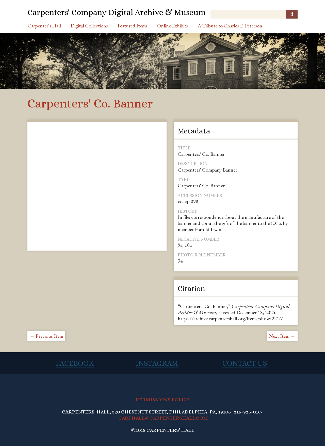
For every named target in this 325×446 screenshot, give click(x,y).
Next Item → (282, 336)
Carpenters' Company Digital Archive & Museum (116, 12)
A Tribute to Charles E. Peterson (230, 25)
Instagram (157, 363)
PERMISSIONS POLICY (163, 400)
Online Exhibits (172, 25)
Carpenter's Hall (44, 25)
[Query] (253, 14)
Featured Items (133, 25)
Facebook (75, 363)
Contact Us (244, 363)
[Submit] (292, 14)
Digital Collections (89, 25)
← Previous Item (46, 336)
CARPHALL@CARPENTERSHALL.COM (163, 418)
